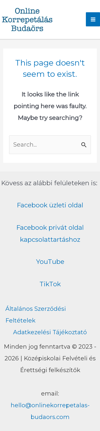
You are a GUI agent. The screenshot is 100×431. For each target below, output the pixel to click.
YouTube (50, 261)
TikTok (50, 284)
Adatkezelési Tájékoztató (50, 332)
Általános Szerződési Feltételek (35, 314)
